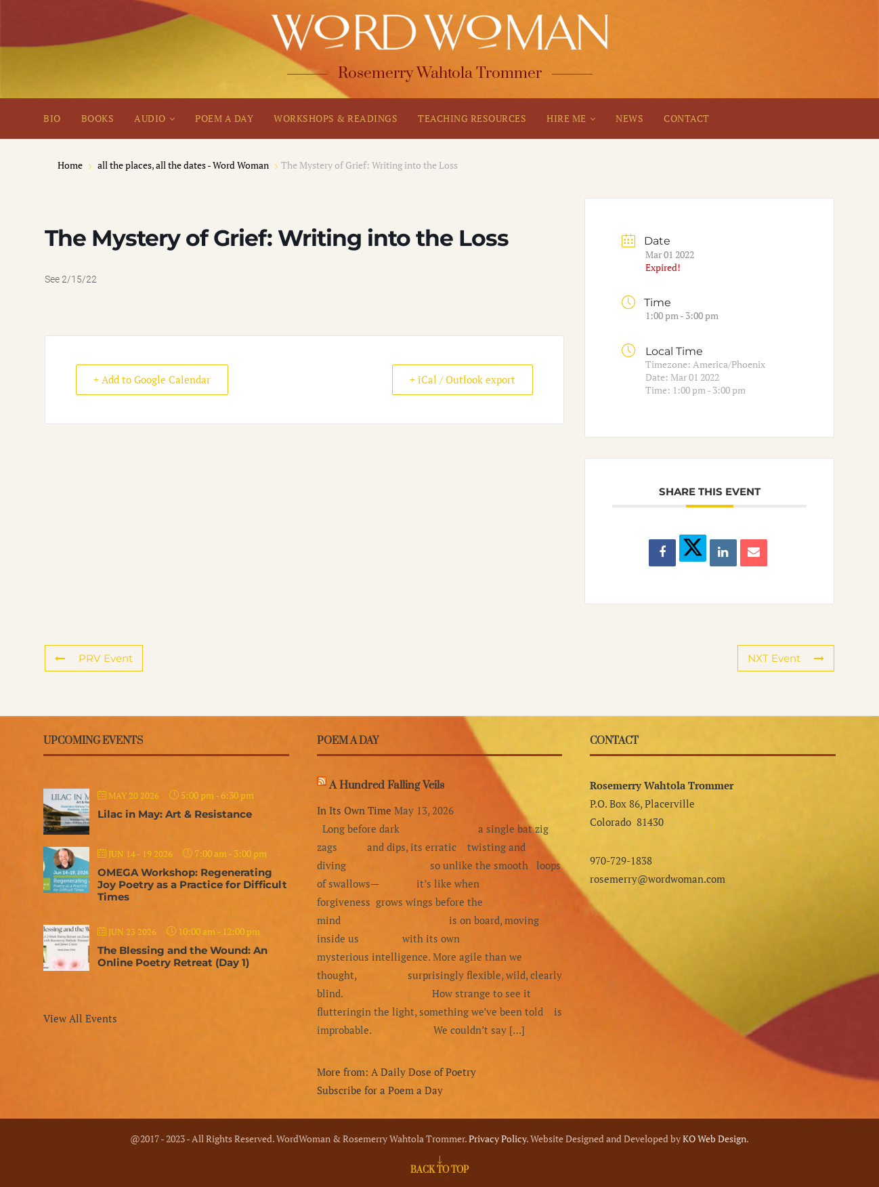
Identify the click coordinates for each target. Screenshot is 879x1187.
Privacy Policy (497, 1138)
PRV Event (93, 658)
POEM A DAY (224, 118)
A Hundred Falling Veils (386, 785)
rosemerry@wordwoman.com (657, 879)
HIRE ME (566, 118)
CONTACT (687, 118)
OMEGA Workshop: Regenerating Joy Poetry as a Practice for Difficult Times (192, 884)
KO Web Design (714, 1138)
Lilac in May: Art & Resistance (175, 814)
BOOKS (97, 118)
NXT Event (786, 658)
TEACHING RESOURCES (472, 118)
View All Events (80, 1018)
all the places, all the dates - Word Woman (183, 165)
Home (71, 165)
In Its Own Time (354, 810)
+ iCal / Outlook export (460, 380)
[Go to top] (439, 1168)
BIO (52, 118)
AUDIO (150, 118)
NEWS (629, 118)
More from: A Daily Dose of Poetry (396, 1072)
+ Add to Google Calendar (154, 380)
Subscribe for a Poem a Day (380, 1090)
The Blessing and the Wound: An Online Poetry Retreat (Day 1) (182, 956)
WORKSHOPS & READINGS (336, 118)
